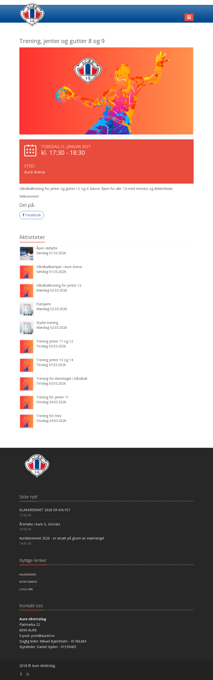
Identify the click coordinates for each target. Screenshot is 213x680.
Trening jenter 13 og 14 (54, 360)
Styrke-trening (47, 322)
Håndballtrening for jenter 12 (58, 285)
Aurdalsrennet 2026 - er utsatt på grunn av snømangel (61, 538)
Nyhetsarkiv (28, 581)
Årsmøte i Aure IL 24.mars (39, 524)
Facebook (32, 215)
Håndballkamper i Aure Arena (59, 266)
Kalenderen (27, 574)
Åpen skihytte (46, 248)
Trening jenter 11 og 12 (54, 341)
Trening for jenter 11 (52, 397)
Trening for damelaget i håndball (61, 378)
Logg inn (26, 589)
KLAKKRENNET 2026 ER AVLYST (44, 510)
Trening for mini (48, 415)
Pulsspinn (43, 304)
